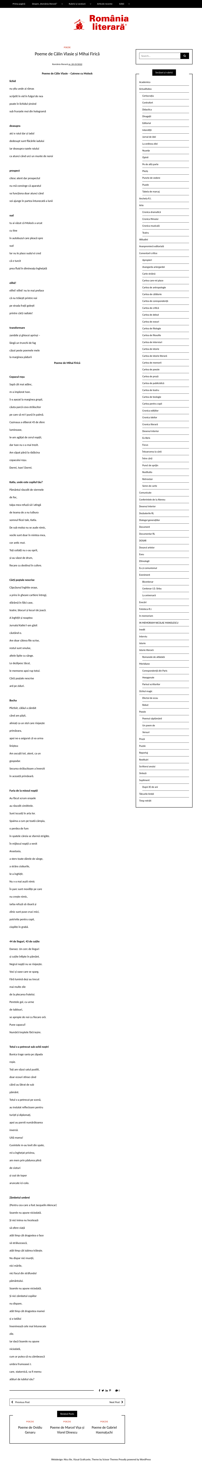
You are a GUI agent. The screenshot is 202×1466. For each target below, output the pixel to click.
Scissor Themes (110, 1459)
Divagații (146, 116)
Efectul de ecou (150, 697)
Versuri (145, 732)
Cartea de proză (150, 376)
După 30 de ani (150, 786)
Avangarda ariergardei (153, 266)
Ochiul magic (145, 691)
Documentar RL (147, 533)
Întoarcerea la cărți (152, 451)
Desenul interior (150, 431)
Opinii (145, 157)
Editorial (146, 123)
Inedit (142, 629)
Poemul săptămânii (152, 718)
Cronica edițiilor (150, 410)
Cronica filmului (150, 218)
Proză (142, 738)
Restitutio (147, 472)
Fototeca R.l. (145, 609)
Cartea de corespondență (155, 301)
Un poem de (148, 725)
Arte (141, 205)
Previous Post (22, 1402)
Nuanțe (146, 150)
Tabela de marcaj (151, 191)
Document (144, 526)
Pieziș (145, 171)
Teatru (145, 232)
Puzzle (145, 184)
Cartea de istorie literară (154, 355)
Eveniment (144, 574)
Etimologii (144, 561)
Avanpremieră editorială (151, 246)
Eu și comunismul (148, 568)
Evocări (143, 602)
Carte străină (148, 273)
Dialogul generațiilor (149, 520)
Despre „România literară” (44, 3)
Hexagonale (148, 677)
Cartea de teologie (151, 396)
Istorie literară (146, 650)
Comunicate (145, 492)
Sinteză (142, 773)
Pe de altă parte (150, 164)
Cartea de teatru (150, 390)
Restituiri (143, 759)
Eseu (141, 554)
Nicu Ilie (68, 1459)
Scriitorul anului (147, 766)
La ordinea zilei (150, 143)
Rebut (145, 704)
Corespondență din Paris (154, 670)
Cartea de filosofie (151, 335)
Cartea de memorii (151, 362)
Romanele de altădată (153, 656)
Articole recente (104, 3)
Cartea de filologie (151, 328)
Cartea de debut (150, 314)
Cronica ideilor (149, 417)
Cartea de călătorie (152, 294)
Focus (145, 444)
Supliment (144, 780)
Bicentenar (147, 581)
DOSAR (142, 540)
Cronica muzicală (151, 225)
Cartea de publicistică (153, 383)
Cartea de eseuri (150, 321)
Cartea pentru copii (152, 403)
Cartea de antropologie (154, 287)
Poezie (67, 47)
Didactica (147, 109)
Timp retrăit (145, 800)
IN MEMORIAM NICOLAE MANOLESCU (158, 622)
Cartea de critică (150, 307)
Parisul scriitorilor (151, 684)
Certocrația (148, 95)
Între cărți (147, 458)
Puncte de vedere (151, 177)
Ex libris (146, 437)
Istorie (142, 643)
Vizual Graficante (81, 1459)
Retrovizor (147, 479)
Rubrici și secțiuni (77, 3)
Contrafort (147, 102)
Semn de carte (149, 485)
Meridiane (144, 663)
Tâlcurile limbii (146, 793)
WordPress (145, 1459)
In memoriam (146, 615)
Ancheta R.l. (145, 198)
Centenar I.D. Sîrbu (152, 588)
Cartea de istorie (150, 348)
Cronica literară (150, 424)
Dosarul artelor (147, 547)
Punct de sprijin (150, 465)
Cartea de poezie (151, 369)
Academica (144, 82)
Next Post (115, 1402)
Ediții (121, 3)
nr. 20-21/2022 (75, 64)
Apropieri (147, 260)
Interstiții (147, 130)
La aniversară (149, 595)
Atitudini (143, 239)
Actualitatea (145, 88)
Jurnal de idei (149, 136)
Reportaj (143, 752)
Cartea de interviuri (152, 342)
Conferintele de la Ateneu (152, 499)
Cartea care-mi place (152, 280)
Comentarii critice (148, 253)
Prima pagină (19, 3)
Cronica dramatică (151, 212)
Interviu (143, 636)
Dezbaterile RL (146, 513)
